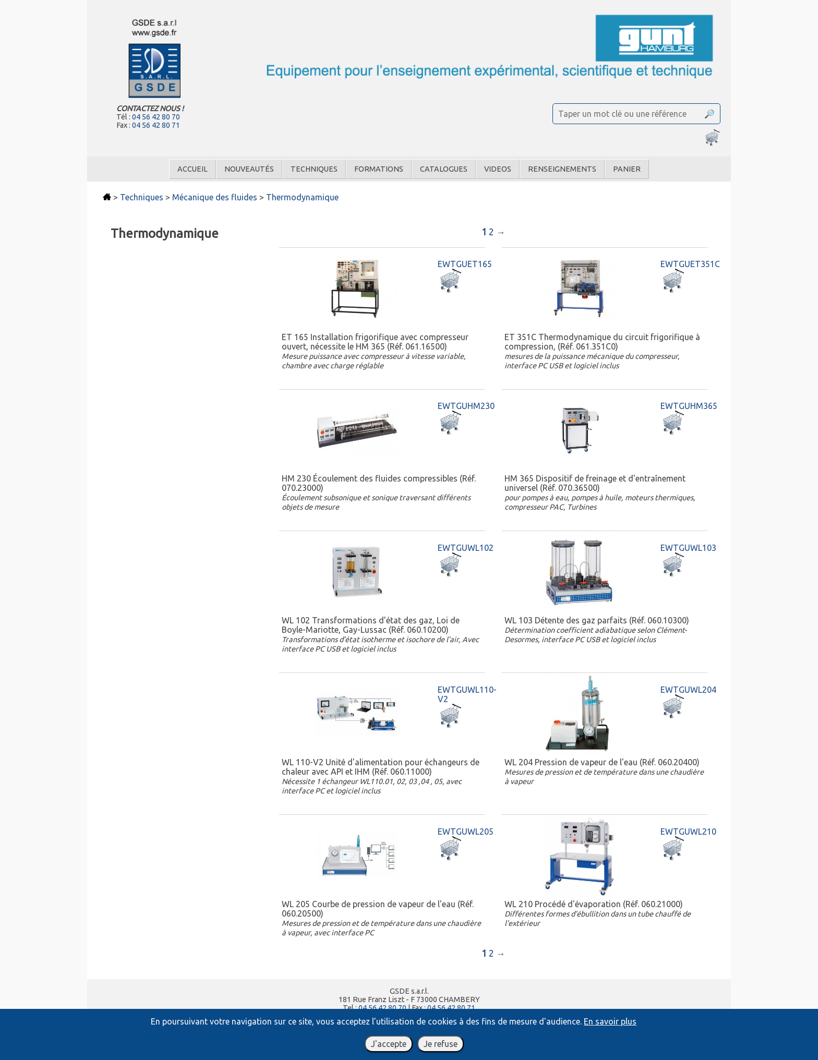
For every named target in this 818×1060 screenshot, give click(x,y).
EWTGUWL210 (688, 831)
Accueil (192, 169)
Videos (497, 169)
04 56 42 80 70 (156, 117)
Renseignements (562, 169)
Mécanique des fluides (214, 197)
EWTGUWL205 (466, 831)
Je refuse (441, 1044)
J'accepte (388, 1044)
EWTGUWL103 (688, 547)
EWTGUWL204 (688, 689)
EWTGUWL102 (466, 547)
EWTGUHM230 (466, 406)
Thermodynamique (302, 197)
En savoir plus (610, 1021)
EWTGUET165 (465, 264)
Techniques (314, 169)
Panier (627, 169)
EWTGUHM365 (688, 406)
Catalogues (443, 169)
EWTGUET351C (690, 264)
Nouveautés (249, 169)
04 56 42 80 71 (156, 125)
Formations (378, 169)
